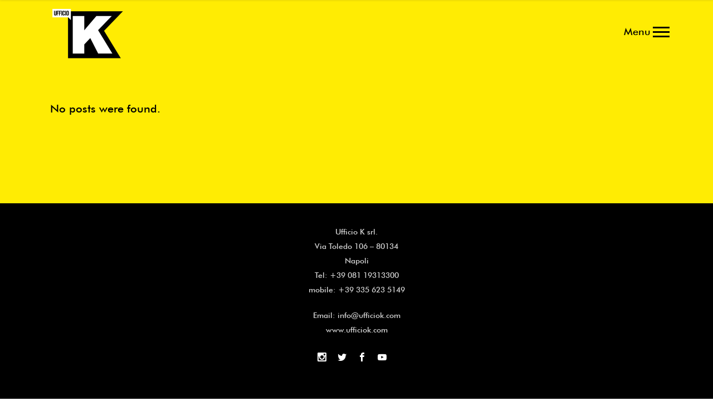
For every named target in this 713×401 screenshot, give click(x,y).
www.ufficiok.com (357, 329)
